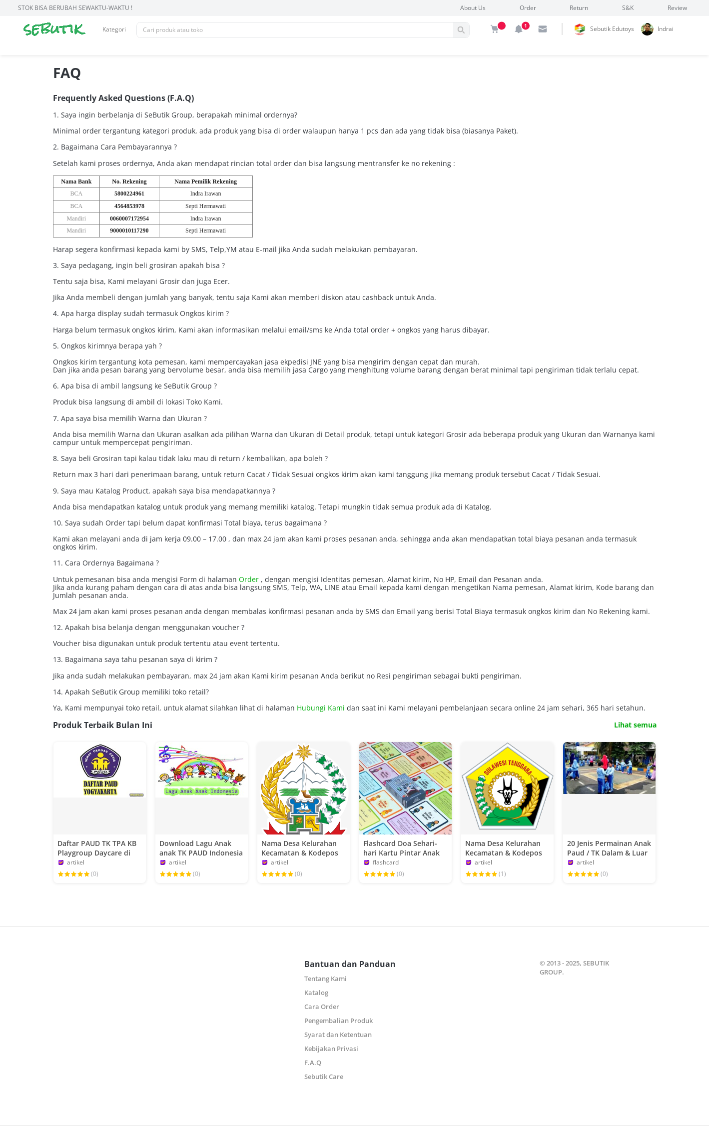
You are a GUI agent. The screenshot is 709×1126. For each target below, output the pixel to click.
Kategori (114, 29)
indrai (666, 28)
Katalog (316, 992)
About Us (473, 8)
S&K (628, 8)
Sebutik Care (323, 1076)
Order (528, 8)
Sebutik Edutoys (612, 28)
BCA (76, 193)
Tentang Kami (325, 978)
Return (579, 8)
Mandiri (76, 218)
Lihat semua (635, 725)
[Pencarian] (295, 30)
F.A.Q (312, 1062)
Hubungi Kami (322, 707)
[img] (495, 29)
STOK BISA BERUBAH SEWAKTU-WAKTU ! (75, 8)
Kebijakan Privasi (331, 1048)
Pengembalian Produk (338, 1020)
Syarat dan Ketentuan (338, 1034)
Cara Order (321, 1006)
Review (677, 8)
